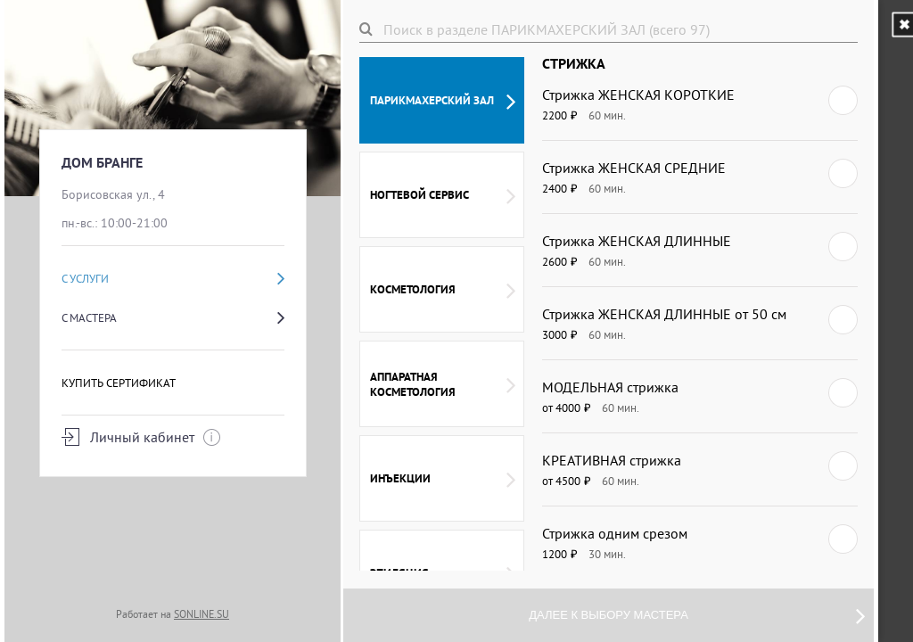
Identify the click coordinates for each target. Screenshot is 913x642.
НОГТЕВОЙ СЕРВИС (442, 195)
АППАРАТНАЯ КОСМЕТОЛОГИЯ (442, 384)
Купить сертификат (119, 382)
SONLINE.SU (201, 614)
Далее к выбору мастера (697, 615)
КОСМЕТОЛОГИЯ (442, 289)
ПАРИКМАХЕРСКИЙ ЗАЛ (442, 100)
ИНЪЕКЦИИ (442, 478)
